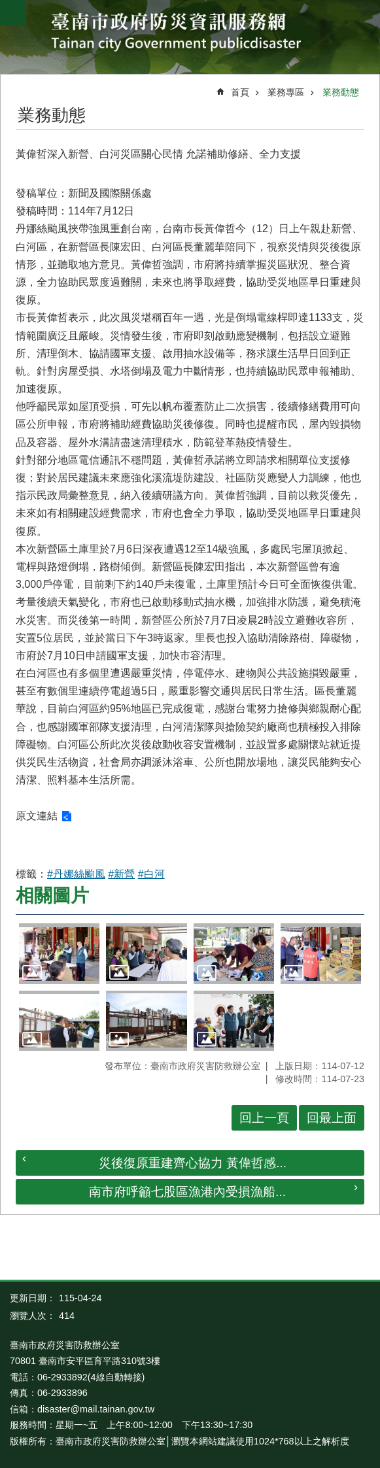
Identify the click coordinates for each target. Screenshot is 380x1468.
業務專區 (286, 92)
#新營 (121, 873)
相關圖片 (52, 895)
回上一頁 (264, 1118)
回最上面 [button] (331, 1118)
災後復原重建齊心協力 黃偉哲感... (192, 1163)
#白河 (151, 873)
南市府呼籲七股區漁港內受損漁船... (187, 1192)
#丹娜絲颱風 (76, 873)
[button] (59, 953)
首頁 (240, 92)
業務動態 (340, 92)
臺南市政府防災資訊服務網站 (190, 34)
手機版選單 (13, 13)
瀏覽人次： (33, 1315)
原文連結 (37, 815)
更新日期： (33, 1298)
